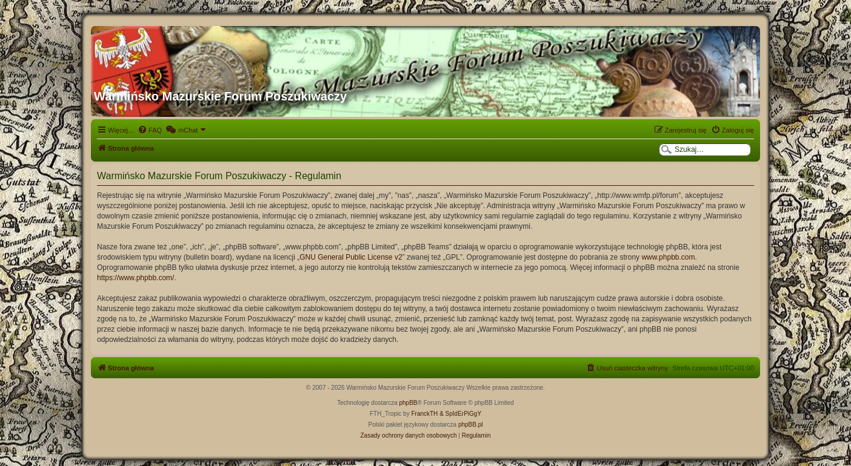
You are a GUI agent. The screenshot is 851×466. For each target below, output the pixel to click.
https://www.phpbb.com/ (135, 278)
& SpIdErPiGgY (460, 413)
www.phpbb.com (668, 257)
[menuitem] (150, 130)
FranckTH (424, 413)
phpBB (408, 402)
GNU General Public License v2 (350, 257)
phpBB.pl (470, 424)
